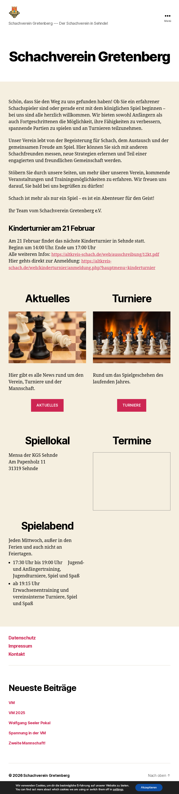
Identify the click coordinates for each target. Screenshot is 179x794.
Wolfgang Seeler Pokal (29, 729)
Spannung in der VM (27, 739)
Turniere (131, 412)
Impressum (22, 652)
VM (12, 709)
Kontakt (18, 660)
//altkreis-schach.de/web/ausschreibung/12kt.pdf (115, 261)
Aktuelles (47, 412)
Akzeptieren (149, 787)
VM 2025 (17, 719)
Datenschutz (24, 644)
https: (57, 261)
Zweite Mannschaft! (27, 749)
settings (117, 789)
